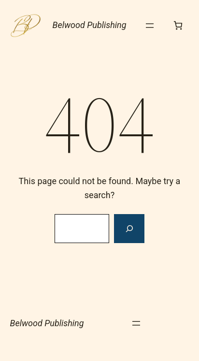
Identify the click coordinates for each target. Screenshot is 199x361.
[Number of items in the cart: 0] (178, 25)
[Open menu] (150, 25)
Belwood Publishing (90, 25)
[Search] (129, 228)
